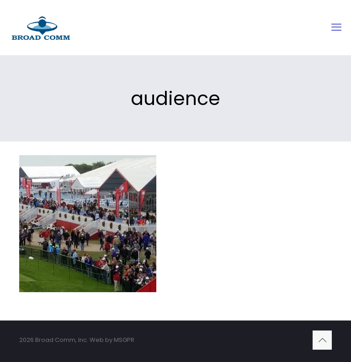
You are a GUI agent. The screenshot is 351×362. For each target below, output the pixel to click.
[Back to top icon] (322, 340)
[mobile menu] (336, 27)
